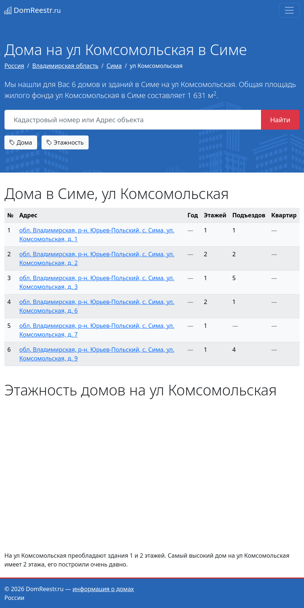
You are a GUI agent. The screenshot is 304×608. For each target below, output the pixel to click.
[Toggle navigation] (289, 10)
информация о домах (103, 589)
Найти (280, 119)
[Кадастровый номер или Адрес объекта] (132, 120)
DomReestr (32, 10)
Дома (20, 142)
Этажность (65, 142)
